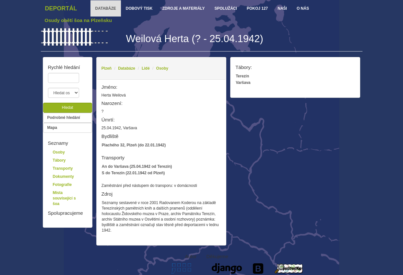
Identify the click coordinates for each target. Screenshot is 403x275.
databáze (105, 8)
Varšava (243, 82)
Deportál (61, 8)
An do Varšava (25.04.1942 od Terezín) (137, 166)
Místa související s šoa (64, 198)
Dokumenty (63, 176)
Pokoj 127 (257, 8)
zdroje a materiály (183, 8)
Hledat (67, 107)
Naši (282, 8)
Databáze (126, 68)
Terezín (242, 76)
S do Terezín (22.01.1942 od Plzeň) (133, 173)
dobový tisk (139, 8)
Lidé (146, 68)
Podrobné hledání (63, 117)
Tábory (59, 160)
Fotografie (62, 184)
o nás (303, 8)
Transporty (63, 168)
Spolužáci (226, 8)
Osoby (162, 68)
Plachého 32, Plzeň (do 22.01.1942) (134, 145)
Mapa (52, 127)
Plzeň (106, 68)
